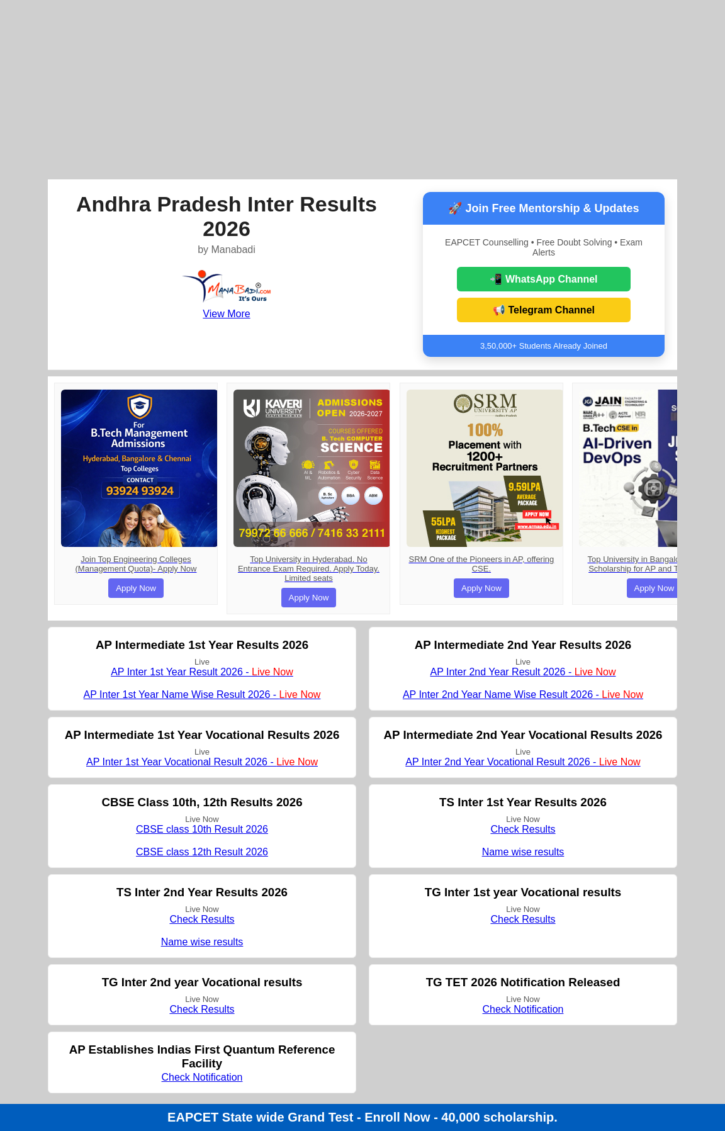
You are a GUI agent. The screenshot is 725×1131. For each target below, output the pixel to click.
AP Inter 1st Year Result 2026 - (202, 672)
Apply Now (136, 588)
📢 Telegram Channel (544, 310)
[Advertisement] (362, 88)
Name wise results (523, 852)
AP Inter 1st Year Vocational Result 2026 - (202, 762)
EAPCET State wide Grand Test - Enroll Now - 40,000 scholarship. (362, 1117)
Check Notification (523, 1009)
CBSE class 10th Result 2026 (202, 829)
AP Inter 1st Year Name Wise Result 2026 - (202, 694)
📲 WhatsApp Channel (543, 279)
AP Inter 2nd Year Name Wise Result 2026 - (523, 694)
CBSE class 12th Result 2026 (202, 852)
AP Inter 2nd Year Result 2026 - (522, 672)
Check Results (522, 829)
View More (226, 313)
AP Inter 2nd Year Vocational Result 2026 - (522, 762)
